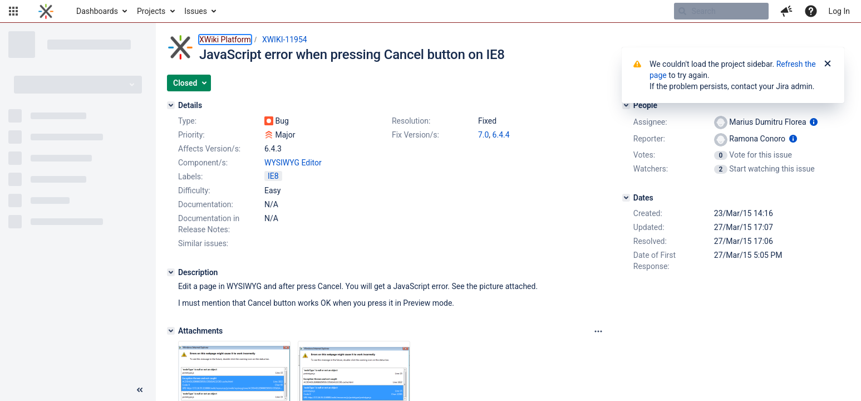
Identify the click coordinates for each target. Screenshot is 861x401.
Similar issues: (203, 243)
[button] (13, 11)
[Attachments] (171, 331)
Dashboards (97, 11)
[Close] (827, 64)
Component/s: (203, 162)
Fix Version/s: (415, 134)
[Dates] (626, 198)
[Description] (171, 272)
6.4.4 (501, 134)
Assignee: (650, 122)
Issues (195, 11)
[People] (626, 105)
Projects (151, 11)
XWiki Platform (225, 39)
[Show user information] (813, 122)
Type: (187, 120)
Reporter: (649, 138)
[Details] (171, 105)
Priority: (191, 134)
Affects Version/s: (209, 148)
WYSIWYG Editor (293, 162)
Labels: (190, 176)
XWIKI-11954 (284, 39)
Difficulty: (194, 190)
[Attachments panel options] (598, 331)
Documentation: (205, 204)
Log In (839, 11)
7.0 (483, 134)
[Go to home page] (46, 11)
